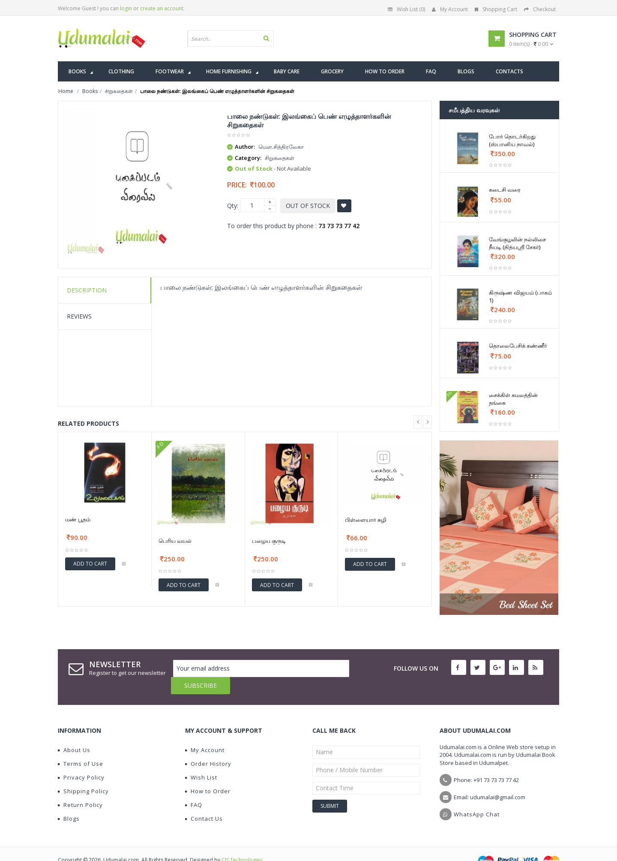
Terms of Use (80, 746)
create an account (161, 8)
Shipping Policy (83, 774)
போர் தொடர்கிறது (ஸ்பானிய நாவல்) (512, 140)
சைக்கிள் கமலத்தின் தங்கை (513, 398)
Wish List (201, 760)
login (126, 8)
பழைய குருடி (269, 541)
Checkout (540, 9)
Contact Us (204, 801)
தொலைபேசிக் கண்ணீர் (518, 345)
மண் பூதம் (77, 519)
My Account (450, 9)
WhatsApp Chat (477, 797)
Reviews (79, 316)
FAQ (193, 788)
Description (87, 290)
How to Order (208, 774)
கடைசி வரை (505, 189)
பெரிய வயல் (175, 541)
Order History (208, 746)
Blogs (69, 801)
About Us (74, 733)
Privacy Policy (81, 760)
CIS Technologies (242, 842)
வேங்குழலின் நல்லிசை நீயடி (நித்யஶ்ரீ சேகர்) (517, 243)
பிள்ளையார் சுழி (365, 520)
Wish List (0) (406, 9)
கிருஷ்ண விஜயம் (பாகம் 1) (520, 296)
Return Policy (80, 788)
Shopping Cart (496, 9)
